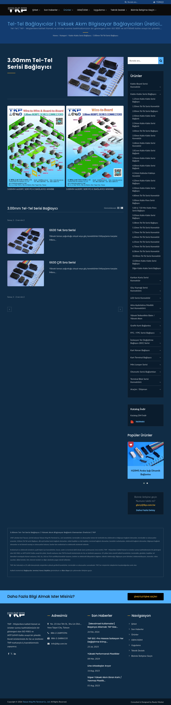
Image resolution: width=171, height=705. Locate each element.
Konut (41, 570)
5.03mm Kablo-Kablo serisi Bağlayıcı (143, 216)
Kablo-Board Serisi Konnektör (139, 85)
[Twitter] (12, 653)
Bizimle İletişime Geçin (143, 9)
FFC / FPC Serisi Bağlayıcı (142, 332)
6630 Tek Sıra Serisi (62, 230)
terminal (35, 570)
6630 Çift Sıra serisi (62, 262)
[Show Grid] (118, 208)
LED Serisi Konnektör (140, 298)
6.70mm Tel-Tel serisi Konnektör (146, 246)
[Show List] (122, 208)
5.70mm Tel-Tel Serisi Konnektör (146, 232)
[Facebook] (8, 653)
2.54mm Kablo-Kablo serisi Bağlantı (143, 124)
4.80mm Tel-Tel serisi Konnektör (146, 195)
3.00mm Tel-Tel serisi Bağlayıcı (105, 35)
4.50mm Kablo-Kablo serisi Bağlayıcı (143, 189)
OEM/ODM (83, 9)
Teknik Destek (119, 9)
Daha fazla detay (145, 510)
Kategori (63, 35)
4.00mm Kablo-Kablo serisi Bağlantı (143, 167)
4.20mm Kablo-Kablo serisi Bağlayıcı (143, 182)
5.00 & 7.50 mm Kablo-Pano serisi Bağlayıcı (144, 209)
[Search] (139, 2)
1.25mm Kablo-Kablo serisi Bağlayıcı (143, 100)
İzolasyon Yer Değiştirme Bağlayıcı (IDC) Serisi (141, 341)
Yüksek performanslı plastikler (103, 653)
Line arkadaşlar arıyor (99, 665)
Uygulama (100, 9)
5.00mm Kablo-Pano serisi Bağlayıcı (143, 201)
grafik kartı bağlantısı (140, 325)
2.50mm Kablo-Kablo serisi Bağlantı (143, 117)
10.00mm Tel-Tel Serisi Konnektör (146, 256)
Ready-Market (158, 701)
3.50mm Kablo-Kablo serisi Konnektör (143, 137)
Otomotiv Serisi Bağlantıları (143, 371)
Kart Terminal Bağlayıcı (141, 357)
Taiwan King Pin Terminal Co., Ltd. (36, 701)
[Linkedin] (15, 653)
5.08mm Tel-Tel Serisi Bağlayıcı (145, 223)
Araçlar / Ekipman (138, 389)
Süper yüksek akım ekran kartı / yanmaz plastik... (105, 678)
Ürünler (68, 9)
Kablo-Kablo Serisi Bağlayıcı (80, 35)
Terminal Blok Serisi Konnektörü (139, 380)
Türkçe (160, 2)
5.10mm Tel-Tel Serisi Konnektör (146, 227)
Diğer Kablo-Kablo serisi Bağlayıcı (146, 268)
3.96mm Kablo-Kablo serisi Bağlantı (143, 159)
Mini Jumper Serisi (138, 364)
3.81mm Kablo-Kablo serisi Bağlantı (143, 151)
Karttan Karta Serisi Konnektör (139, 279)
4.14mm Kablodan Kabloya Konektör (143, 174)
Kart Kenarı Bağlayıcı (140, 350)
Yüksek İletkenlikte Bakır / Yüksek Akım (142, 317)
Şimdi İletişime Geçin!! (145, 596)
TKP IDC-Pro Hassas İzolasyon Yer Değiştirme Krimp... (105, 640)
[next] (120, 309)
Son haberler (52, 9)
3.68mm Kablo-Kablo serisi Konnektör (143, 144)
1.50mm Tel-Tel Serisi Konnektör (146, 106)
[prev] (9, 309)
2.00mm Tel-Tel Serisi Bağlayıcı (145, 111)
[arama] (126, 2)
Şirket (36, 9)
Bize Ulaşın (66, 570)
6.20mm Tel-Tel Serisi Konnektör (146, 237)
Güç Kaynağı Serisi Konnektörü (139, 289)
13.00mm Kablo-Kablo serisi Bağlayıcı (144, 262)
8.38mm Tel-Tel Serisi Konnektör (146, 251)
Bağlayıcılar (28, 570)
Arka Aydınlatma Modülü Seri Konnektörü (141, 306)
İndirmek (137, 422)
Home (55, 35)
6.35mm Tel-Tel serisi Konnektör (146, 242)
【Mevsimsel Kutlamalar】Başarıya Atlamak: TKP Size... (103, 625)
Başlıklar (47, 570)
